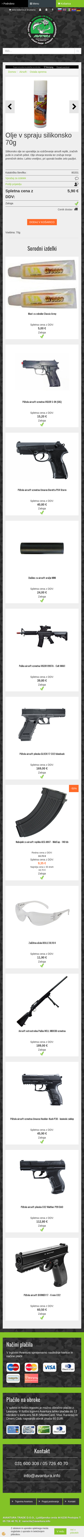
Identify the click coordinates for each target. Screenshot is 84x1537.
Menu (34, 3)
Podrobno (8, 3)
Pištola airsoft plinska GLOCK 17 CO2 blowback (42, 754)
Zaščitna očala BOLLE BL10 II (42, 943)
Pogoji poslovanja (50, 1501)
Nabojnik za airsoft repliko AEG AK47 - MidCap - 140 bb (42, 842)
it (69, 9)
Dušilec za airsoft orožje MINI (42, 578)
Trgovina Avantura (24, 1501)
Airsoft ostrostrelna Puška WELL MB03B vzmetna (42, 1031)
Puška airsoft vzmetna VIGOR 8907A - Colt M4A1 (42, 666)
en (64, 9)
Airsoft (23, 71)
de (79, 9)
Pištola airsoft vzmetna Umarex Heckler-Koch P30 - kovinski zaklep (42, 1119)
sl (60, 9)
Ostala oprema (38, 71)
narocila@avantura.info (36, 1521)
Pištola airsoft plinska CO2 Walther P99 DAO (42, 1207)
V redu (60, 1531)
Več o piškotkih (74, 1531)
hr (74, 9)
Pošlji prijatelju (13, 184)
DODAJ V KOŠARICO (42, 222)
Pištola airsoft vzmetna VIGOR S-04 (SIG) (42, 402)
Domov (12, 71)
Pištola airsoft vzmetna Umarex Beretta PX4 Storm (42, 490)
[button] (74, 106)
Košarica (64, 3)
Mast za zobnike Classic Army (42, 313)
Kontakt (71, 1501)
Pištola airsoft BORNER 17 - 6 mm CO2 (42, 1295)
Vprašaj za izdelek (15, 178)
